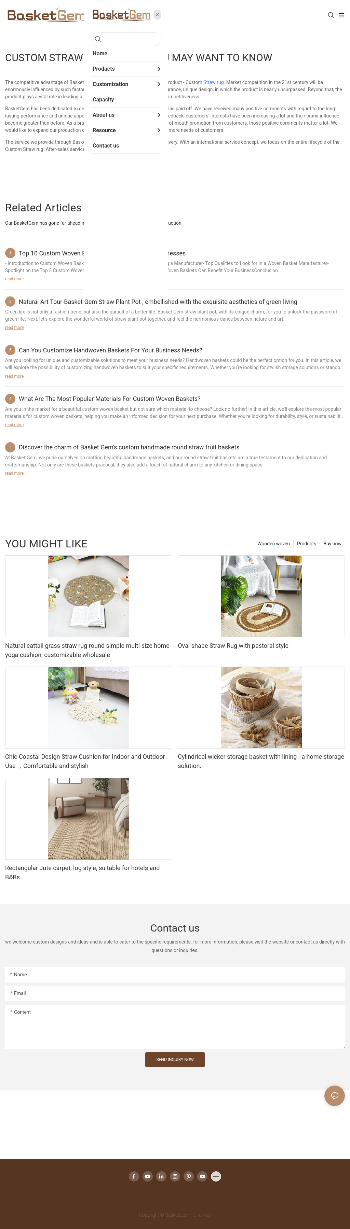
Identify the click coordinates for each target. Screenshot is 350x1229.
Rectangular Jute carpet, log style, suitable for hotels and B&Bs (82, 872)
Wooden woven (273, 543)
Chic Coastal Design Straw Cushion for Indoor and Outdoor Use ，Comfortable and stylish (85, 761)
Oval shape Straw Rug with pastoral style (233, 645)
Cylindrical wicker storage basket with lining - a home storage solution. (261, 761)
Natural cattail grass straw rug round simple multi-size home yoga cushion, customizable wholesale (87, 650)
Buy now (332, 543)
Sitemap (201, 1215)
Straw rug (213, 82)
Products (306, 543)
